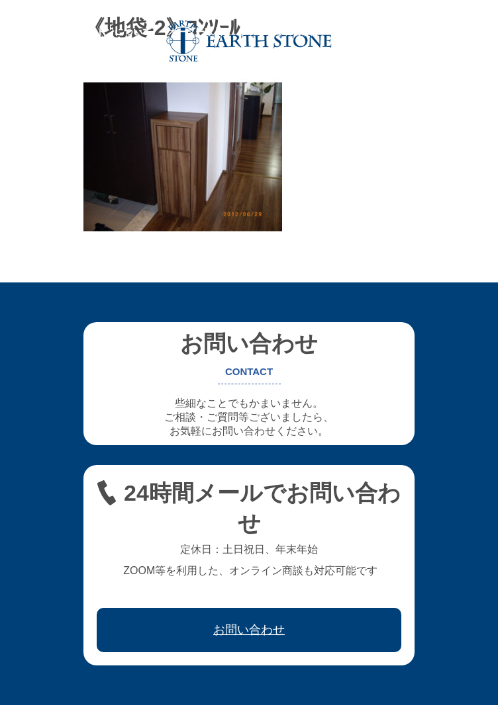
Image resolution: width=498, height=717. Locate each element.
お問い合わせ (114, 41)
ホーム (29, 31)
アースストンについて (105, 31)
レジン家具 (352, 31)
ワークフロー (419, 31)
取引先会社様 (43, 41)
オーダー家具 (195, 31)
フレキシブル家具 (276, 31)
